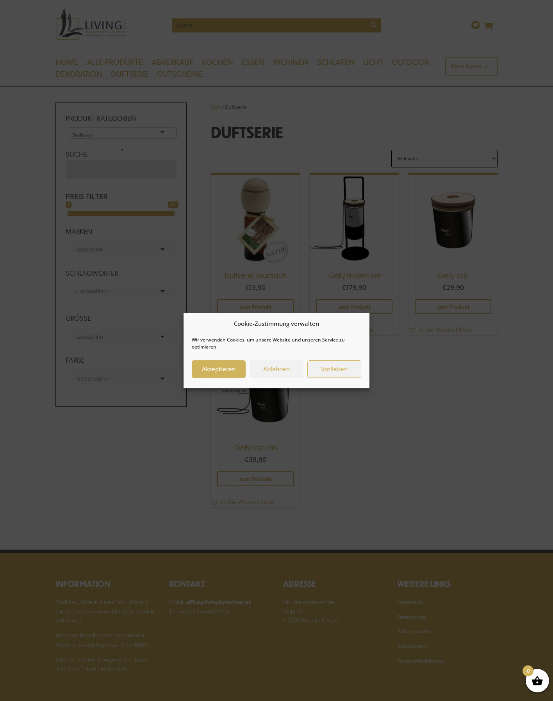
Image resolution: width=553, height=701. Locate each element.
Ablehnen (276, 371)
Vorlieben (334, 371)
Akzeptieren (218, 371)
